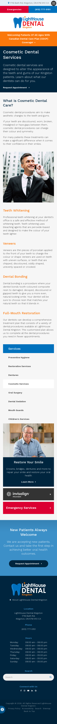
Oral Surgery (15, 392)
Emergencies (14, 9)
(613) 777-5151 (42, 9)
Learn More (27, 482)
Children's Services (18, 419)
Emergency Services (21, 508)
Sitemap (46, 708)
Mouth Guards (16, 410)
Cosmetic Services (18, 384)
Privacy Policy (14, 708)
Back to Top (29, 711)
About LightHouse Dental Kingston (29, 600)
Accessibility (27, 708)
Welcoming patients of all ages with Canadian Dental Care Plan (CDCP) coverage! (28, 39)
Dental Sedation (17, 401)
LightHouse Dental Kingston (28, 616)
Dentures (13, 375)
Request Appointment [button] (15, 87)
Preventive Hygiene (18, 357)
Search (38, 708)
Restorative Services (19, 366)
